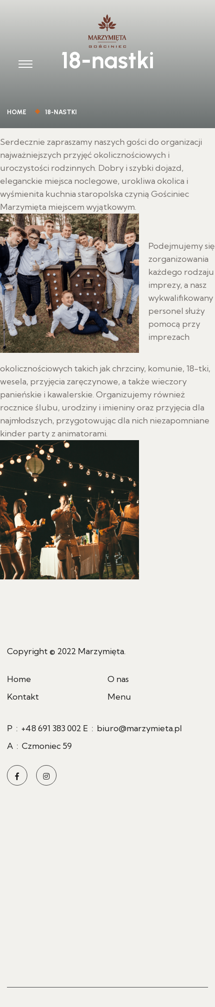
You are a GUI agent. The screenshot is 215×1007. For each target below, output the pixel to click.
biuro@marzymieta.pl (139, 728)
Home (18, 112)
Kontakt (23, 696)
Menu (119, 696)
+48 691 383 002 (51, 728)
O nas (118, 679)
